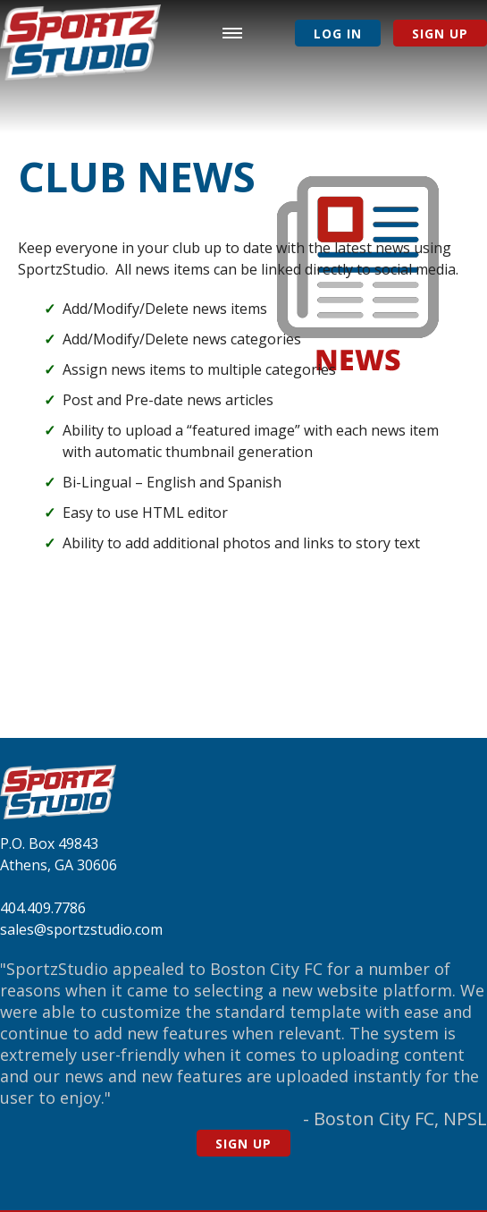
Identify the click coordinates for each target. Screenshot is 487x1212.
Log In (338, 33)
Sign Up (440, 33)
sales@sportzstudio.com (81, 929)
